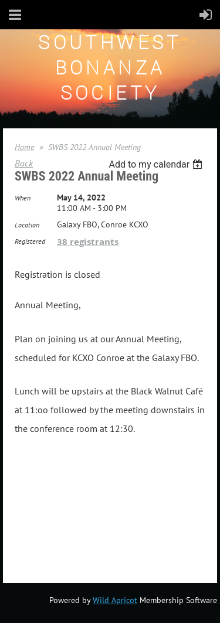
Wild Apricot (115, 600)
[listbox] (157, 164)
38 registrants (88, 242)
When (23, 197)
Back (24, 163)
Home (24, 147)
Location (27, 224)
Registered (30, 241)
